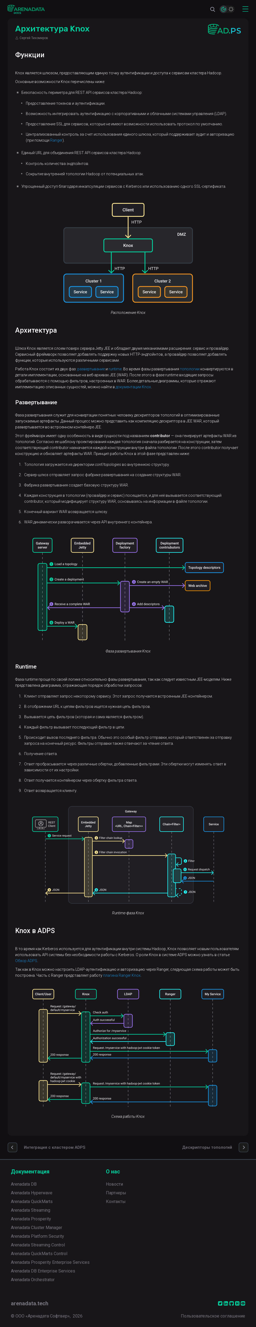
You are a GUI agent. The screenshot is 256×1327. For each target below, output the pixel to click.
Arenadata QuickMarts (32, 1201)
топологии (190, 369)
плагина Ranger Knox (122, 975)
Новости (114, 1184)
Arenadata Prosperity (31, 1218)
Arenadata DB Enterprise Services (43, 1271)
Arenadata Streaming (30, 1210)
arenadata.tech (29, 1303)
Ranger (56, 140)
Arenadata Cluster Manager (36, 1227)
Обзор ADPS (26, 961)
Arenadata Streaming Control (38, 1245)
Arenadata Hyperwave (31, 1192)
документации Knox (133, 387)
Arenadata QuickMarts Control (39, 1253)
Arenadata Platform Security (37, 1236)
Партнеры (116, 1192)
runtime (115, 369)
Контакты (116, 1201)
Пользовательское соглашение (213, 1316)
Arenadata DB (24, 1184)
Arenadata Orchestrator (33, 1279)
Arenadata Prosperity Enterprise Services (50, 1262)
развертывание (91, 369)
